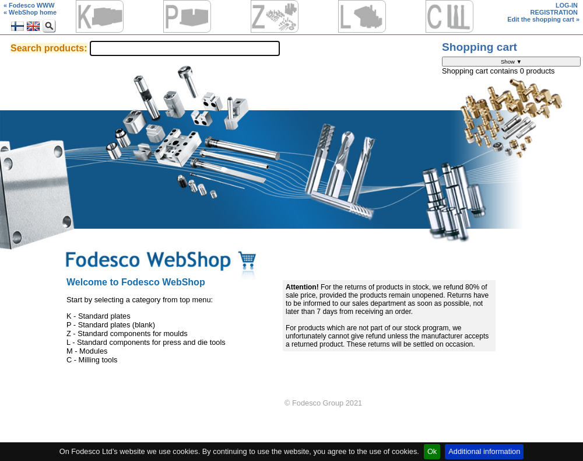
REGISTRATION (554, 12)
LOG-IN (567, 5)
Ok (432, 451)
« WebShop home (30, 12)
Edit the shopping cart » (543, 19)
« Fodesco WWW (29, 5)
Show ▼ (511, 61)
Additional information (484, 451)
